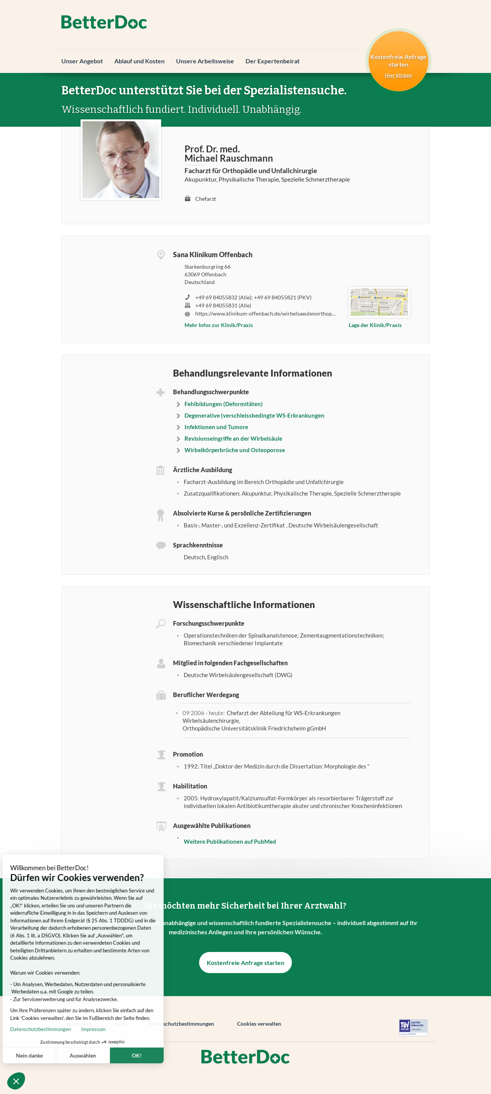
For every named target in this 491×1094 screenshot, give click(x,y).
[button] (16, 1081)
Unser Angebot (82, 60)
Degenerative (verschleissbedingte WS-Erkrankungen (255, 415)
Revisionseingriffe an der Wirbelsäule (233, 438)
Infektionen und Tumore (216, 426)
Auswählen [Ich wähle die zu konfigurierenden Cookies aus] (53, 1055)
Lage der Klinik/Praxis (375, 325)
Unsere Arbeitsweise (205, 60)
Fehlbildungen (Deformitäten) (224, 403)
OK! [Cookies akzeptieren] (107, 1055)
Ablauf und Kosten (139, 60)
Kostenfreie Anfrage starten (245, 962)
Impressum (63, 1029)
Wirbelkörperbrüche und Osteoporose (235, 449)
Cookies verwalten (259, 1023)
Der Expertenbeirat (273, 60)
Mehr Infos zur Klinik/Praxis (219, 325)
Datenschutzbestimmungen (181, 1023)
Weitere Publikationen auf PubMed (230, 841)
